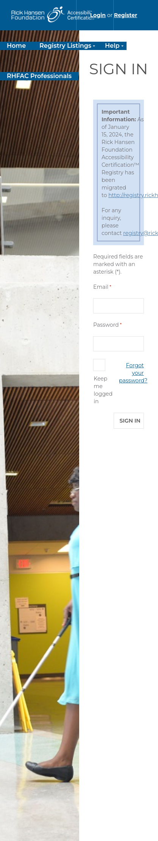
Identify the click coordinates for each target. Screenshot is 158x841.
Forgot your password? (133, 373)
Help (112, 45)
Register (125, 15)
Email (100, 286)
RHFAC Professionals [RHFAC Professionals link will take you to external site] (39, 76)
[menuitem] (16, 45)
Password (106, 324)
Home (16, 45)
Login (98, 15)
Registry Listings (65, 45)
